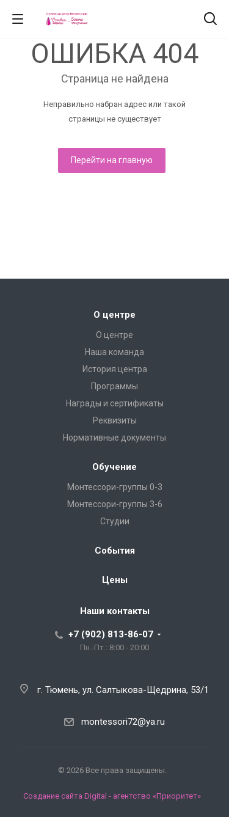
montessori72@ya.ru (123, 721)
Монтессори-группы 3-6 (114, 504)
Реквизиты (115, 420)
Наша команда (114, 352)
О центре (114, 314)
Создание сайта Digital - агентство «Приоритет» (112, 796)
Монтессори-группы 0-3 (114, 487)
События (115, 550)
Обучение (114, 466)
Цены (115, 579)
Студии (114, 521)
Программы (114, 386)
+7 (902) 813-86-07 (110, 634)
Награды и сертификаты (115, 403)
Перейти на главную (112, 160)
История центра (114, 369)
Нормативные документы (114, 437)
